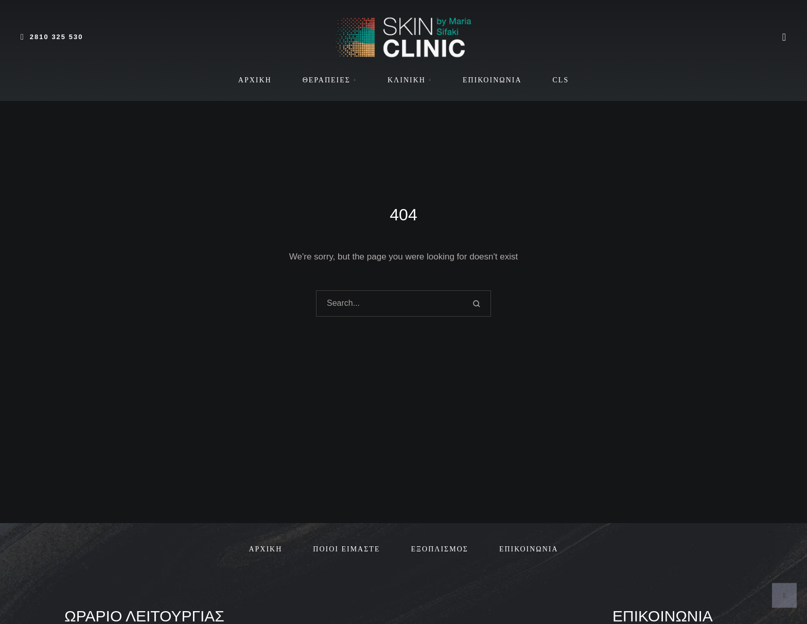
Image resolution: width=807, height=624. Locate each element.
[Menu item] (255, 80)
